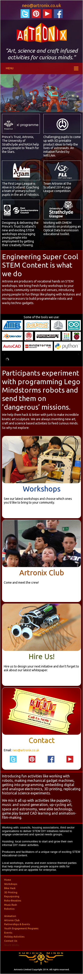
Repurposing (11, 896)
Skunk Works (11, 944)
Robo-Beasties (12, 900)
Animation (10, 916)
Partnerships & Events (17, 924)
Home (7, 879)
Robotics (9, 908)
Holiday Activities (14, 936)
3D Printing (10, 892)
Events (8, 932)
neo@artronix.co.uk (41, 5)
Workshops (41, 489)
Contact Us (10, 940)
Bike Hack (9, 888)
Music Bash (10, 904)
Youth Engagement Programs (21, 928)
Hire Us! (41, 656)
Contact (42, 740)
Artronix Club (41, 572)
